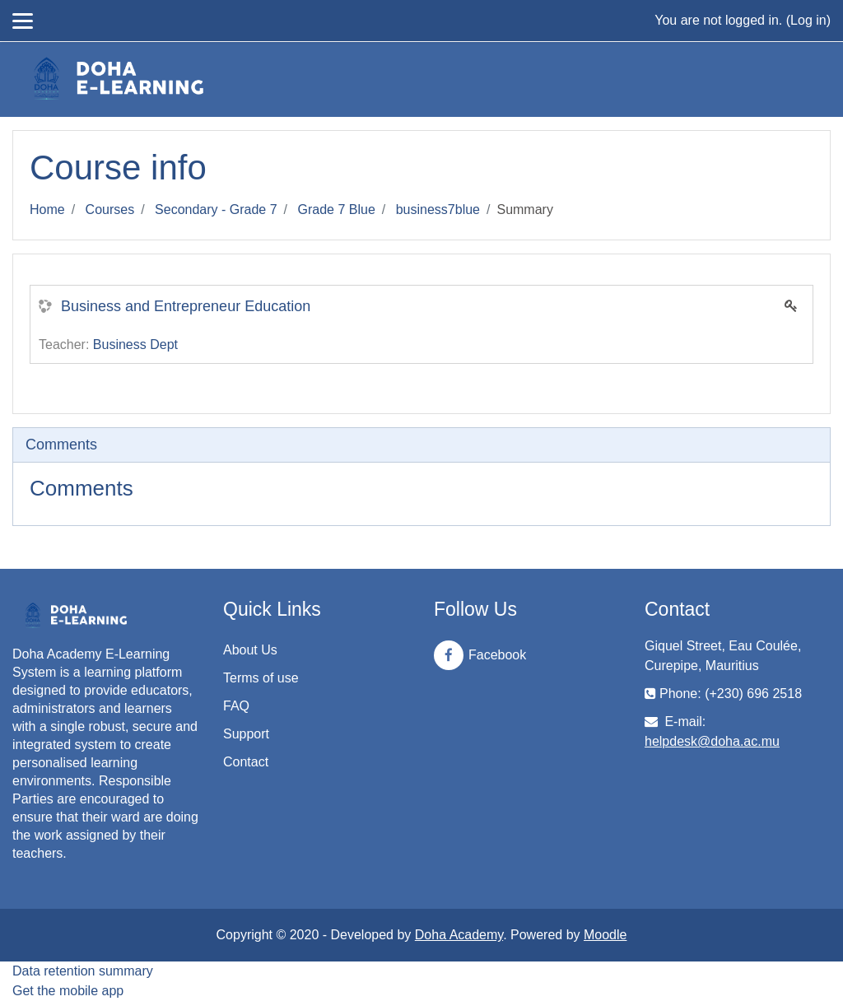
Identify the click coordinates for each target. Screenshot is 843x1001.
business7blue (438, 209)
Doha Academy (459, 935)
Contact (245, 762)
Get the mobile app (67, 991)
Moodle (605, 935)
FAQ (236, 706)
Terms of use (261, 678)
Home (47, 209)
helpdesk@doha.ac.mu (712, 741)
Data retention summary (82, 971)
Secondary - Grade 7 (216, 209)
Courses (110, 209)
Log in (808, 20)
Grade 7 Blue (336, 209)
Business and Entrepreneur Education (185, 306)
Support (246, 734)
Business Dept (135, 345)
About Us (250, 650)
